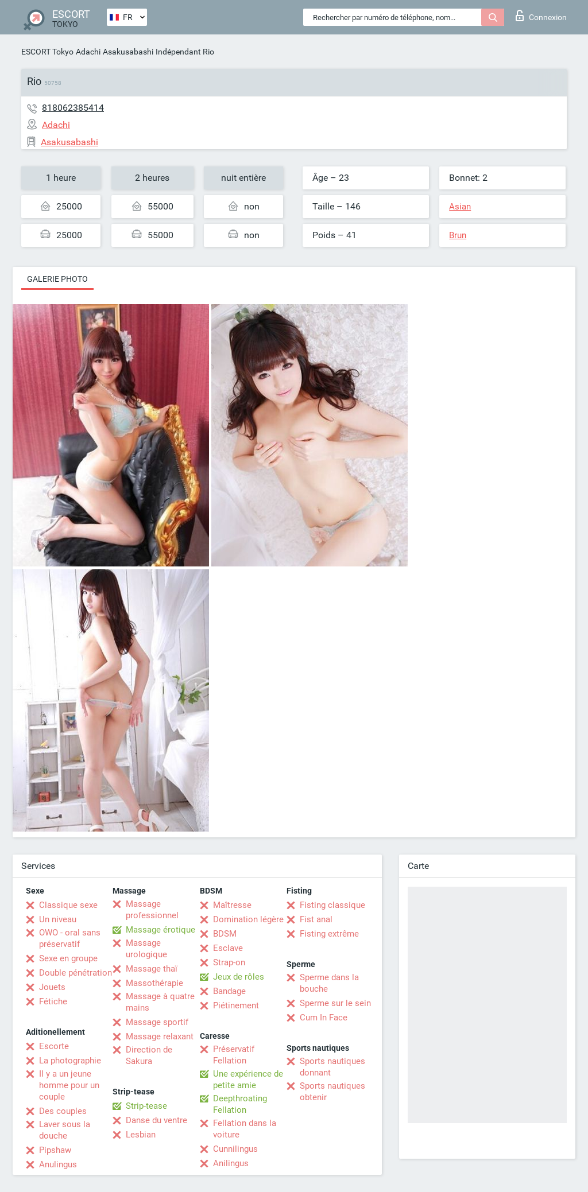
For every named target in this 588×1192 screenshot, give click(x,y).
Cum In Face (323, 1017)
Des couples (63, 1111)
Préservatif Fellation (233, 1055)
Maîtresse (232, 905)
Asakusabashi (128, 51)
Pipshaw (55, 1150)
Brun (457, 235)
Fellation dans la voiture (244, 1129)
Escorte (54, 1046)
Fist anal (316, 919)
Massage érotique (160, 930)
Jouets (52, 987)
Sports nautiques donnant (332, 1067)
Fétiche (53, 1001)
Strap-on (229, 962)
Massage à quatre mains (160, 1002)
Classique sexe (68, 905)
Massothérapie (154, 983)
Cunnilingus (235, 1149)
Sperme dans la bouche (329, 983)
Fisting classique (332, 905)
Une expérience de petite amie (248, 1079)
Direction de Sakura (149, 1055)
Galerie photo (57, 279)
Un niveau (57, 919)
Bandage (229, 991)
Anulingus (58, 1164)
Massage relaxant (160, 1036)
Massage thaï (151, 969)
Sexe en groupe (68, 958)
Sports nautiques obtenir (332, 1091)
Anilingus (231, 1163)
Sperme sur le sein (335, 1003)
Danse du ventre (156, 1120)
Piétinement (236, 1005)
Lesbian (141, 1134)
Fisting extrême (329, 934)
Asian (460, 206)
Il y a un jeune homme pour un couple (69, 1085)
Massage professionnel (152, 910)
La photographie (70, 1060)
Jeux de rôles (238, 977)
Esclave (228, 948)
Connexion (541, 15)
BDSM (225, 934)
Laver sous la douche (64, 1130)
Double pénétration (75, 973)
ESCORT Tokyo (47, 51)
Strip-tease (146, 1106)
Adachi (88, 51)
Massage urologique (146, 949)
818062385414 (73, 107)
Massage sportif (157, 1022)
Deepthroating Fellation (240, 1104)
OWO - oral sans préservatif (69, 938)
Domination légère (248, 919)
